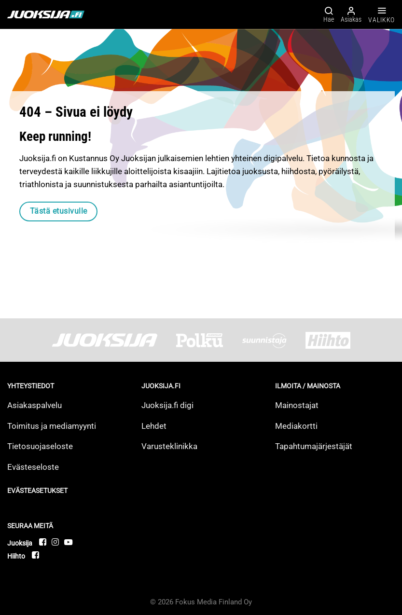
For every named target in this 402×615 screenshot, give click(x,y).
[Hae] (328, 14)
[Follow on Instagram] (56, 542)
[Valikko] (381, 14)
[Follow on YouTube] (68, 542)
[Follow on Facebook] (43, 542)
